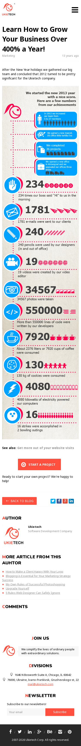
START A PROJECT (38, 464)
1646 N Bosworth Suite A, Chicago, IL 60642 (40, 674)
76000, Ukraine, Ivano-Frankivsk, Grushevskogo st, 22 (40, 679)
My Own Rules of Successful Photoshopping (35, 584)
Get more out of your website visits (45, 448)
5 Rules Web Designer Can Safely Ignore (33, 593)
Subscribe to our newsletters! (26, 704)
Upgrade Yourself (17, 588)
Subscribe (60, 712)
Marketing (8, 56)
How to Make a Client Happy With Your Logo (35, 571)
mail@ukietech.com (40, 684)
